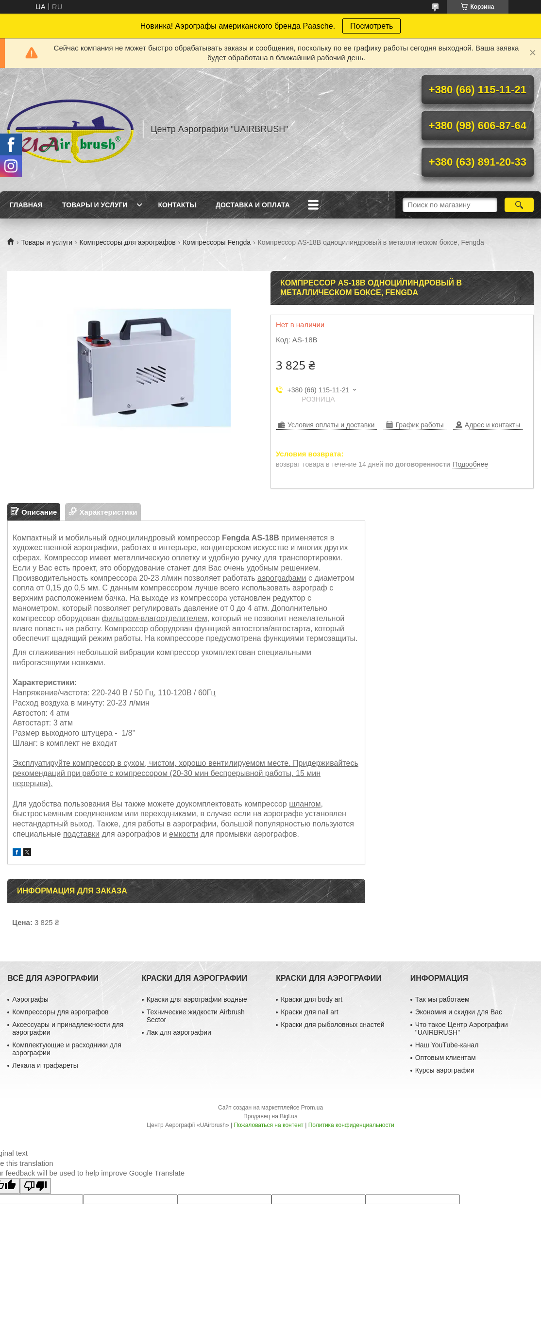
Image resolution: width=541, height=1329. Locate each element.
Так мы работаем (442, 999)
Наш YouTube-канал (447, 1045)
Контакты (177, 205)
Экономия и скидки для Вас (458, 1012)
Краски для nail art (309, 1012)
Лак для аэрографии (179, 1032)
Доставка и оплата (253, 205)
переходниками (168, 813)
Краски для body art (311, 999)
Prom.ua (312, 1107)
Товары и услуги (95, 205)
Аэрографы (30, 999)
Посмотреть (371, 26)
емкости (183, 834)
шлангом (305, 804)
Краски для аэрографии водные (197, 999)
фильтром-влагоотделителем (154, 618)
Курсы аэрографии (444, 1070)
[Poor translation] (35, 1186)
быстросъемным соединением (68, 813)
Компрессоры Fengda (217, 242)
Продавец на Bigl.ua (270, 1116)
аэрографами (281, 578)
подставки (81, 834)
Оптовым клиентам (445, 1057)
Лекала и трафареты (45, 1065)
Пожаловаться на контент (268, 1125)
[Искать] (519, 205)
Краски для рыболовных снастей (332, 1024)
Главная (26, 205)
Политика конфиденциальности (351, 1125)
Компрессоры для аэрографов (128, 242)
